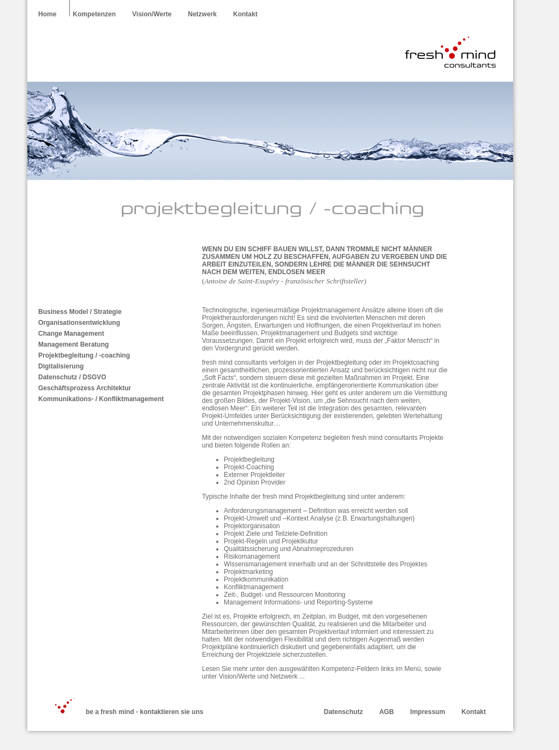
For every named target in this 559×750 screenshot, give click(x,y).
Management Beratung (73, 344)
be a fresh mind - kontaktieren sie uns (144, 712)
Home (47, 14)
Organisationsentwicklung (79, 322)
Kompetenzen (94, 14)
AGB (386, 712)
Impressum (427, 712)
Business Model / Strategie (80, 312)
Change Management (71, 333)
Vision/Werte (151, 14)
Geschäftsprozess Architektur (84, 388)
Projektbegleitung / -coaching (84, 355)
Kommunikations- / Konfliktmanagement (101, 399)
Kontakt (245, 14)
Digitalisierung (61, 366)
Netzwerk (202, 14)
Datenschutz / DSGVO (72, 377)
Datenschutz (343, 712)
